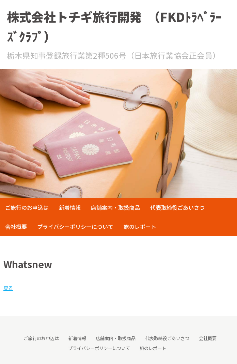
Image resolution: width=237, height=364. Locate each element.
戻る (8, 287)
